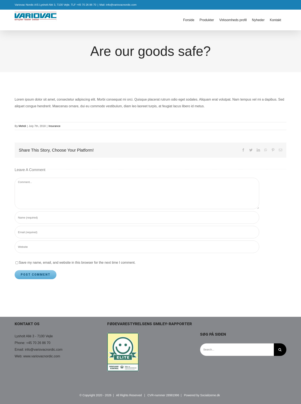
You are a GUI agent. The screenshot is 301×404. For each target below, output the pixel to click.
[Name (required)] (137, 217)
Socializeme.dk (210, 395)
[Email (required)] (137, 232)
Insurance (54, 126)
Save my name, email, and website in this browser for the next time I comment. (77, 262)
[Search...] (237, 349)
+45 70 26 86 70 (38, 343)
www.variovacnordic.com (41, 356)
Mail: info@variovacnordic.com (117, 4)
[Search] (280, 349)
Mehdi (22, 126)
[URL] (137, 246)
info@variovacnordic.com (43, 349)
